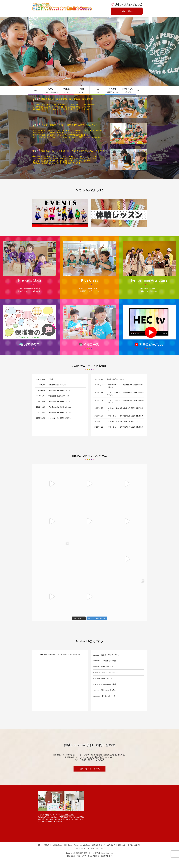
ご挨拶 (50, 379)
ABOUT (51, 90)
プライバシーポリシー (95, 848)
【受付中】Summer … (109, 672)
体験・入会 (122, 845)
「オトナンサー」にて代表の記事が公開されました (125, 416)
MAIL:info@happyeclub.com (48, 817)
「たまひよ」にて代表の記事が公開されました (123, 421)
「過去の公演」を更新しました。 (60, 412)
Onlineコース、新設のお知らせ (59, 418)
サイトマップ (80, 848)
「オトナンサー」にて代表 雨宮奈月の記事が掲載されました (125, 386)
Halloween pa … (107, 666)
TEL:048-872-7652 (67, 815)
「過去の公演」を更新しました (59, 390)
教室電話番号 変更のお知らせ (59, 396)
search (138, 90)
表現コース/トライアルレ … (111, 655)
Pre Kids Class (56, 845)
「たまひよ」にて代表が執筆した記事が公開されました (125, 409)
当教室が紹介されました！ (58, 385)
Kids (81, 90)
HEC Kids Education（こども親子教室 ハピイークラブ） (60, 655)
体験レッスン (128, 90)
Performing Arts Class (82, 845)
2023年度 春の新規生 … (109, 684)
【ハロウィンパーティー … (111, 696)
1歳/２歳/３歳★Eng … (109, 690)
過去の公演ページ (98, 845)
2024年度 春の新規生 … (109, 661)
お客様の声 (111, 845)
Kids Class (68, 845)
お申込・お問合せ (126, 11)
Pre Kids (66, 90)
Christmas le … (106, 678)
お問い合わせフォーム (89, 768)
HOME (36, 90)
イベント (112, 90)
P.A (97, 90)
